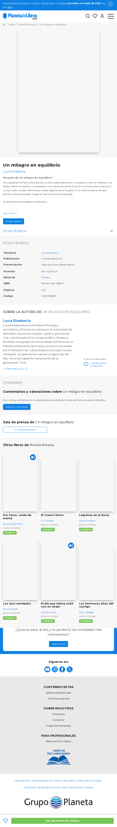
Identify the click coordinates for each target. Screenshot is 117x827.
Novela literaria (50, 252)
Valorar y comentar (17, 406)
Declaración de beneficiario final (42, 787)
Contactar (58, 719)
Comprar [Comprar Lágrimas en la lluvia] (85, 529)
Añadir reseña (13, 221)
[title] (47, 669)
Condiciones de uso (42, 780)
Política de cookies (65, 780)
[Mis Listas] (93, 16)
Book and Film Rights (58, 741)
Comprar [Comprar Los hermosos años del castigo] (85, 621)
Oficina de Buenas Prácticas (77, 787)
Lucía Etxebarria (17, 321)
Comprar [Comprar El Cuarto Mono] (47, 529)
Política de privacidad (89, 780)
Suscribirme (58, 643)
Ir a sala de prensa (25, 429)
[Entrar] (101, 16)
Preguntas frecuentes (58, 725)
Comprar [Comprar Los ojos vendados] (9, 618)
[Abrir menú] (111, 16)
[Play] (33, 457)
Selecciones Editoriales (58, 692)
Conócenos (58, 714)
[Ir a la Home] (4, 24)
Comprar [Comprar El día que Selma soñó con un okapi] (47, 621)
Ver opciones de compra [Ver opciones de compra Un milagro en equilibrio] (62, 820)
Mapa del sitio (22, 780)
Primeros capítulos (58, 698)
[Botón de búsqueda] (87, 16)
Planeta (45, 277)
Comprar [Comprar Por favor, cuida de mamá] (9, 532)
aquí (9, 7)
